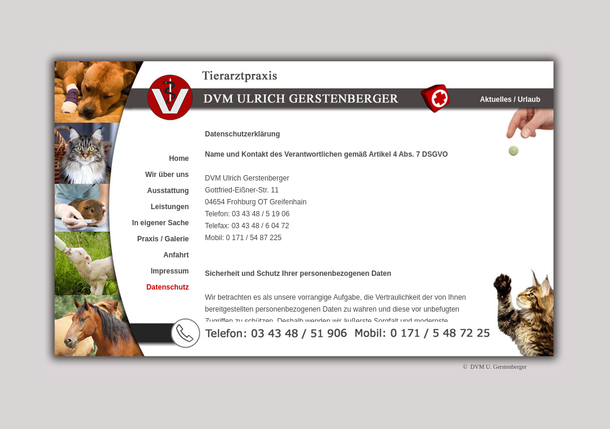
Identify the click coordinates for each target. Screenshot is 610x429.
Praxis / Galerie (163, 239)
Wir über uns (167, 174)
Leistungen (170, 207)
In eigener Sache (160, 223)
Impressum (170, 271)
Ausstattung (168, 190)
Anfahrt (176, 255)
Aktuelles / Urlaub (510, 99)
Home (179, 158)
